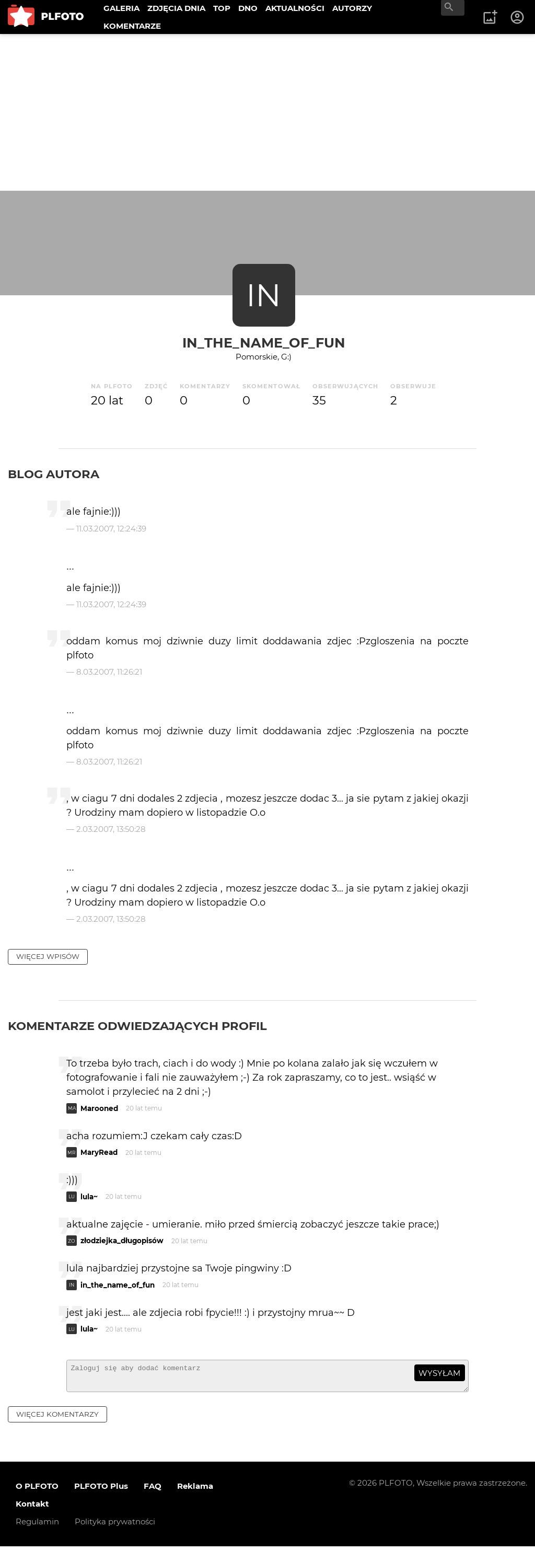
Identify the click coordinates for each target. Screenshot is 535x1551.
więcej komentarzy (57, 1419)
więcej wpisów (47, 956)
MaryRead (99, 1152)
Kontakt (32, 1508)
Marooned (99, 1108)
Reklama (195, 1491)
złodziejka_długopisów (122, 1240)
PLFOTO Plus (101, 1491)
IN (263, 295)
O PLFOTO (37, 1491)
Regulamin (37, 1526)
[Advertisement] (267, 112)
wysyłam (439, 1373)
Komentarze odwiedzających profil (137, 1025)
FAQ (152, 1491)
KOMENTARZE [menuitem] (132, 26)
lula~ (89, 1197)
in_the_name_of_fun (263, 342)
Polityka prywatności (115, 1526)
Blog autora (53, 474)
